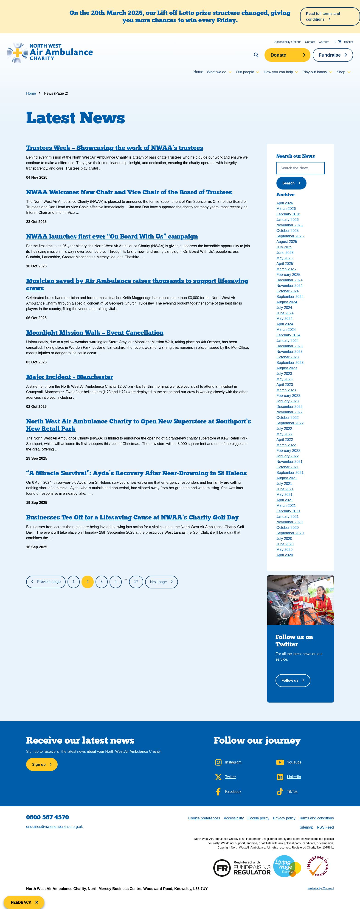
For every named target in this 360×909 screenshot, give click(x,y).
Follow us (289, 680)
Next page (158, 582)
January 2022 (287, 456)
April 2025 (284, 264)
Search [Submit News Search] (293, 182)
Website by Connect (321, 888)
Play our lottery (315, 72)
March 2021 (286, 506)
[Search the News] (300, 168)
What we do (216, 72)
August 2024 (286, 302)
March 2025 (286, 269)
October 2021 (287, 467)
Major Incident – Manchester (69, 377)
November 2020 (289, 522)
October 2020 (287, 528)
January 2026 (287, 220)
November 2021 (289, 462)
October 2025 (287, 231)
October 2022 (287, 418)
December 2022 (289, 407)
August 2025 (286, 242)
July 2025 (284, 247)
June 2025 (285, 253)
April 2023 (284, 385)
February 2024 (288, 335)
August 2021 (286, 478)
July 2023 (284, 374)
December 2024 (289, 280)
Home (198, 72)
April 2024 (284, 324)
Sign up (39, 764)
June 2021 (285, 489)
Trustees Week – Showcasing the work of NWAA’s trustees (114, 147)
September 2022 (290, 423)
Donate (278, 55)
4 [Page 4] (116, 582)
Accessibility (234, 818)
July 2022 (284, 429)
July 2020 (284, 539)
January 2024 (287, 341)
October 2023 (287, 357)
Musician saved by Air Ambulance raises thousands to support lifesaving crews (137, 284)
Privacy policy (284, 818)
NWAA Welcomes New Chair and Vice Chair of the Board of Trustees (129, 192)
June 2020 (285, 544)
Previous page (49, 582)
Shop (341, 72)
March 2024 (286, 330)
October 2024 (287, 291)
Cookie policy (258, 818)
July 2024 (284, 308)
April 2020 (284, 555)
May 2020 (284, 550)
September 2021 (290, 473)
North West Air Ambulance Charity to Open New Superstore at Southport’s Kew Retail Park (138, 424)
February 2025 (288, 275)
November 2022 (289, 412)
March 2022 (286, 445)
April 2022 (284, 440)
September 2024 (290, 297)
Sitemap (306, 827)
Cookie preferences (204, 817)
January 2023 (287, 401)
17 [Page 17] (136, 582)
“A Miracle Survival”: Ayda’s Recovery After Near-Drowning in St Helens (136, 473)
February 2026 (288, 214)
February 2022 (288, 451)
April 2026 (284, 203)
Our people (245, 72)
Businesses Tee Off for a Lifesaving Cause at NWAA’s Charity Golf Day (132, 517)
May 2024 (284, 319)
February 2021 (288, 511)
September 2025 (290, 236)
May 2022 (284, 434)
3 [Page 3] (102, 582)
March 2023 (286, 390)
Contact (310, 42)
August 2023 (286, 368)
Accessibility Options (287, 42)
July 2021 (284, 484)
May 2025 (284, 258)
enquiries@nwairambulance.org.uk (54, 827)
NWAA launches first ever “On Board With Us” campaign (112, 236)
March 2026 (286, 209)
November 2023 (289, 352)
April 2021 (284, 500)
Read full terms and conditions (323, 16)
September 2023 (290, 363)
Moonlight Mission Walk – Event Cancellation (94, 332)
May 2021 (284, 495)
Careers (324, 42)
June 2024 (285, 313)
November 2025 (289, 225)
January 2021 (287, 517)
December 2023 (289, 346)
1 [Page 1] (74, 582)
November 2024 (289, 286)
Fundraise (330, 55)
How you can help (278, 72)
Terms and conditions (316, 818)
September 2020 (290, 533)
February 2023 (288, 396)
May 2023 (284, 379)
